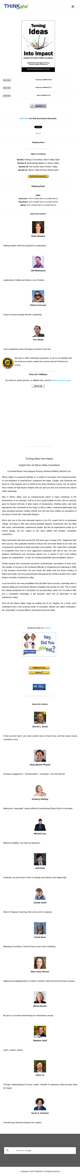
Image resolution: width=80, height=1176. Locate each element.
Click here (24, 118)
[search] (37, 1151)
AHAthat (47, 628)
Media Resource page (61, 380)
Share (38, 133)
